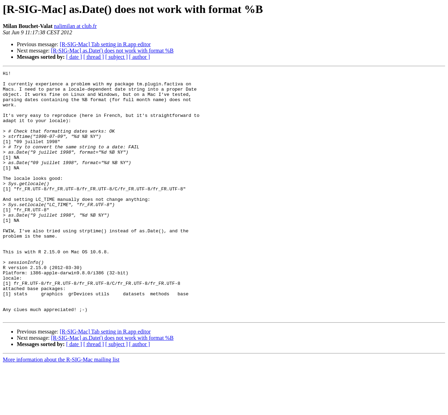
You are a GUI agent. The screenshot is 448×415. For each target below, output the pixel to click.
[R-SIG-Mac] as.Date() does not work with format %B (112, 51)
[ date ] (74, 57)
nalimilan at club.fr (75, 26)
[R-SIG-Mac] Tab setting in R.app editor (105, 44)
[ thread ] (93, 57)
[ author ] (139, 57)
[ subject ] (116, 57)
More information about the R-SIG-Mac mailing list (61, 409)
